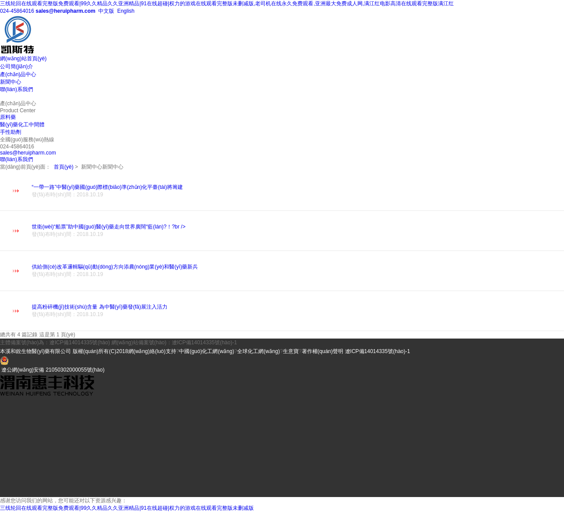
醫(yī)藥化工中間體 (22, 125)
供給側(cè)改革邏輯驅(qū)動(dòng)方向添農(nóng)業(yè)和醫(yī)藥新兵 (298, 271)
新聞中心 (10, 82)
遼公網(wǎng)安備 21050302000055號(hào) (52, 370)
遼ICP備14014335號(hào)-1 (377, 351)
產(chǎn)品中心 (18, 74)
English (125, 11)
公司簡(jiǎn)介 (16, 66)
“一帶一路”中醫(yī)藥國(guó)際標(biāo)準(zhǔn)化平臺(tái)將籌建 (298, 191)
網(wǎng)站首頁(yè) (23, 58)
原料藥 (8, 117)
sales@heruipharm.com (66, 11)
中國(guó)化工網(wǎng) (206, 351)
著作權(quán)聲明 (323, 351)
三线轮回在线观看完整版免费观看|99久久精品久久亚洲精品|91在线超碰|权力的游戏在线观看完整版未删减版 (127, 508)
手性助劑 (10, 132)
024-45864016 (17, 11)
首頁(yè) (64, 167)
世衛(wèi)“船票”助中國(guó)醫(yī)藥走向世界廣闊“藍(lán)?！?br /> (298, 231)
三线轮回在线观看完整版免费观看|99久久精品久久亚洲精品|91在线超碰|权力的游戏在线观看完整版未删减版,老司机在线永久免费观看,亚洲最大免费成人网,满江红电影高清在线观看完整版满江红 (227, 3)
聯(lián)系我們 (16, 89)
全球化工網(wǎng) (258, 351)
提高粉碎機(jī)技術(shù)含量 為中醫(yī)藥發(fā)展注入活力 (298, 311)
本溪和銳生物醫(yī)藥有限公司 (36, 351)
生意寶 (291, 351)
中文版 (105, 11)
